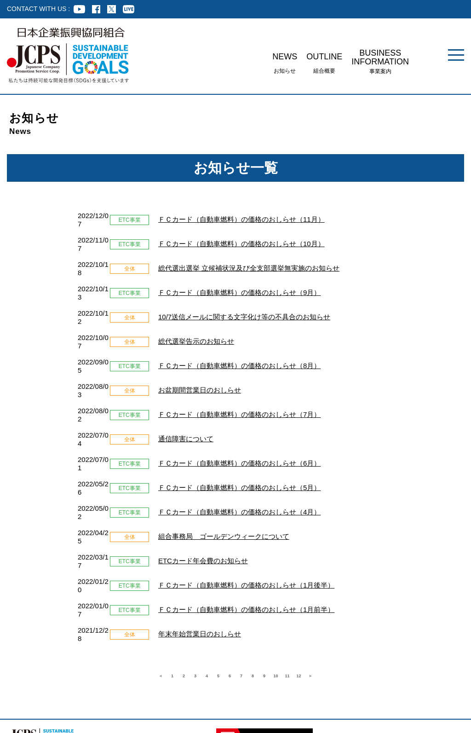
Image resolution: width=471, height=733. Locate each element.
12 (337, 567)
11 (318, 567)
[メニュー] (456, 55)
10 (300, 567)
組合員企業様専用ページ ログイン (33, 685)
